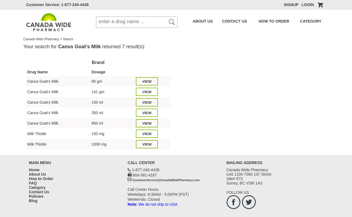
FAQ (308, 21)
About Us (37, 174)
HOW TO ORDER (259, 21)
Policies (36, 196)
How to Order (41, 178)
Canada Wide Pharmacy (41, 39)
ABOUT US (200, 21)
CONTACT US (227, 21)
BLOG (319, 21)
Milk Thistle (36, 134)
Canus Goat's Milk (42, 81)
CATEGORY (290, 21)
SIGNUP (291, 4)
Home (34, 170)
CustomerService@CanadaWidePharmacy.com (166, 180)
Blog (33, 201)
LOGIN (308, 4)
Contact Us (39, 192)
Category (37, 187)
